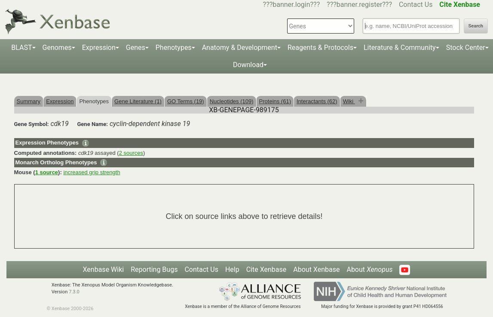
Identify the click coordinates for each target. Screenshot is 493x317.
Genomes (57, 47)
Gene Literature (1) (138, 101)
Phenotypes (174, 47)
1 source (46, 172)
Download (248, 65)
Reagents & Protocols (320, 47)
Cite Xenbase (266, 269)
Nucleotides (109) (232, 101)
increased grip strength (91, 172)
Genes (135, 47)
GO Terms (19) (185, 101)
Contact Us (416, 4)
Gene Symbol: (31, 124)
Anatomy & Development (239, 47)
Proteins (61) (275, 101)
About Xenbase (316, 269)
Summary (29, 101)
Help (232, 269)
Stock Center (465, 47)
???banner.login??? (291, 4)
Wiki (349, 101)
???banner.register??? (359, 4)
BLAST (21, 47)
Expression (99, 47)
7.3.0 (74, 292)
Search (476, 26)
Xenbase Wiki (103, 269)
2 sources (131, 153)
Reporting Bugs (154, 269)
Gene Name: (92, 124)
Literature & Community (400, 47)
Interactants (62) (317, 101)
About (369, 269)
